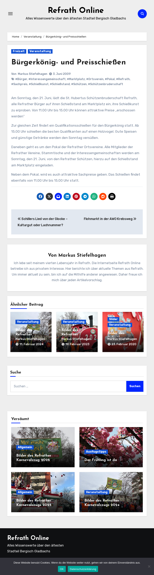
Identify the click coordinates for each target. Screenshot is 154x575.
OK (62, 569)
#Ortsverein (94, 79)
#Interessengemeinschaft (47, 79)
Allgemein (25, 447)
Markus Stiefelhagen (32, 73)
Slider (113, 319)
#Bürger (21, 79)
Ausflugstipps (96, 451)
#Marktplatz (76, 79)
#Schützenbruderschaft (105, 84)
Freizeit (19, 51)
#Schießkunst (39, 84)
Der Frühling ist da (100, 460)
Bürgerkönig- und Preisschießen (68, 62)
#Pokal (110, 79)
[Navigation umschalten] (10, 13)
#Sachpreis (19, 84)
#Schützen (79, 84)
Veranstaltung (40, 51)
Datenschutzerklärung (83, 569)
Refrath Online (76, 11)
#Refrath (123, 79)
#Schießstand (60, 84)
